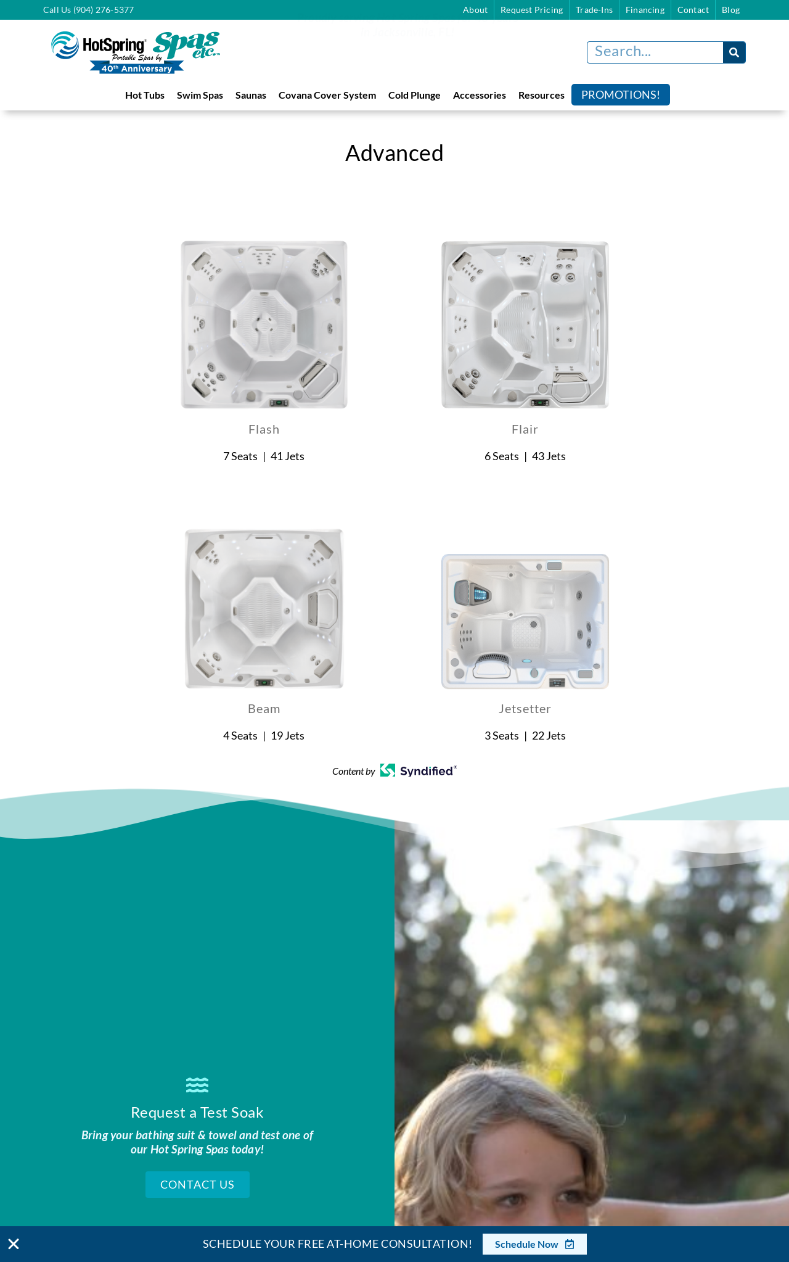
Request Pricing (532, 9)
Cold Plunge (414, 95)
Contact (693, 9)
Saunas (250, 95)
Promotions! (620, 94)
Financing (645, 9)
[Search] (734, 52)
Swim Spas (200, 95)
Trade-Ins (594, 9)
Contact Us (197, 1181)
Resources (541, 95)
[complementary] (699, 1194)
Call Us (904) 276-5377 (88, 9)
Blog (731, 9)
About (475, 9)
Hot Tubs (145, 95)
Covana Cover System (327, 95)
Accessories (479, 95)
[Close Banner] (13, 1244)
